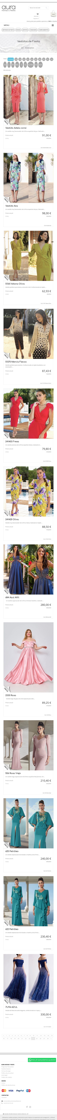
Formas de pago (6, 1071)
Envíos (3, 1083)
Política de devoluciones (8, 1085)
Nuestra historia (6, 1069)
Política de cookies (6, 1077)
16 (3, 1038)
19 (14, 1038)
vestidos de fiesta (8, 30)
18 (11, 1038)
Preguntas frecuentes (7, 1067)
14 (48, 1035)
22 (26, 1038)
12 (41, 1035)
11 (37, 1035)
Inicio (22, 48)
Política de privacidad (7, 1073)
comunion (33, 30)
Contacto (4, 1097)
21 (22, 1038)
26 (40, 1038)
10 (33, 1035)
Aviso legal (4, 1075)
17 (7, 1038)
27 (44, 1038)
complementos (44, 30)
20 (18, 1038)
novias (18, 30)
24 (33, 1038)
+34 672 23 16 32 (8, 1103)
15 (52, 1035)
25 (37, 1038)
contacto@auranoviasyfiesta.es (12, 1101)
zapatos (25, 30)
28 (48, 1038)
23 (29, 1038)
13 (44, 1035)
